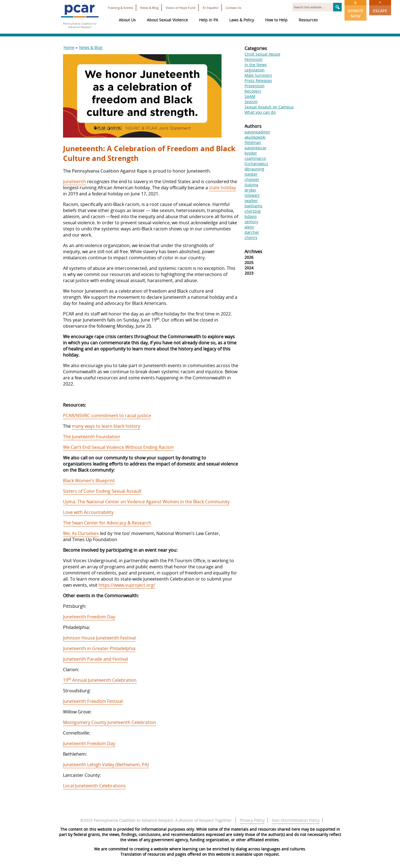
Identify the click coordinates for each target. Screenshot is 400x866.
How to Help (276, 20)
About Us (127, 20)
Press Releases (258, 80)
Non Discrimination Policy (296, 820)
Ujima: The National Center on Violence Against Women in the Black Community (146, 502)
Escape (380, 6)
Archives (253, 251)
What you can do (260, 112)
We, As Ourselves (81, 533)
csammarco (255, 158)
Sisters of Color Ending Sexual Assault (102, 491)
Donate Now (355, 9)
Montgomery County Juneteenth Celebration (109, 722)
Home (69, 47)
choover (252, 179)
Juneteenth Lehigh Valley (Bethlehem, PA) (106, 765)
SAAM (250, 96)
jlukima (251, 184)
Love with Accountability (88, 512)
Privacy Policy (252, 820)
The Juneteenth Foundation (91, 437)
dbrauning (254, 168)
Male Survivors (258, 75)
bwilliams (253, 205)
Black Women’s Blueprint (89, 480)
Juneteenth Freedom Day (89, 617)
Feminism (254, 59)
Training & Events (120, 8)
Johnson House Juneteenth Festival (99, 638)
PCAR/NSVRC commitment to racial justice (107, 415)
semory (251, 221)
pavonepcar (255, 147)
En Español (210, 8)
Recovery (253, 91)
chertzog (253, 211)
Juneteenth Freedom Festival (93, 701)
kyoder (251, 153)
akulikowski (255, 137)
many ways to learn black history (106, 426)
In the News (256, 64)
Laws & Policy (241, 20)
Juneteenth (74, 181)
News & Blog (149, 8)
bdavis (251, 216)
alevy (249, 227)
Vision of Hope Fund (180, 8)
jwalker (251, 200)
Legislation (255, 70)
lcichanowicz (256, 163)
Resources (308, 20)
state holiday (222, 188)
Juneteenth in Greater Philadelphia (99, 648)
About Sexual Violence (167, 20)
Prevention (255, 85)
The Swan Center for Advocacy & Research (107, 523)
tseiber (251, 174)
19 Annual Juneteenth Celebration (100, 680)
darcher (252, 232)
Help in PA (208, 20)
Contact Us (233, 8)
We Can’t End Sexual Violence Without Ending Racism (118, 447)
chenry (251, 237)
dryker (250, 190)
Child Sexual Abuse (262, 54)
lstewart (252, 195)
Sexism (251, 101)
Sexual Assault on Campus (269, 107)
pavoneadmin (257, 132)
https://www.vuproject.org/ (127, 585)
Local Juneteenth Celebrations (94, 786)
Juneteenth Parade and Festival (95, 659)
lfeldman (253, 142)
